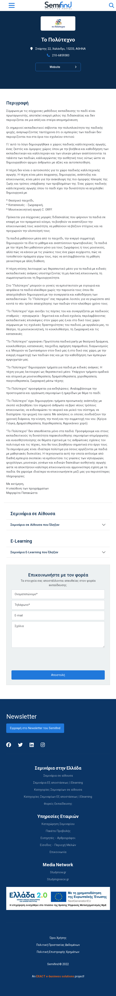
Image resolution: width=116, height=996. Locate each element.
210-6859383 (58, 55)
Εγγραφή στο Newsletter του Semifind (35, 728)
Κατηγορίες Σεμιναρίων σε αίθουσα (58, 789)
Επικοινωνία (58, 852)
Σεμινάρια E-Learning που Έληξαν (34, 552)
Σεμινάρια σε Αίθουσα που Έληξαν (34, 525)
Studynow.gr (58, 872)
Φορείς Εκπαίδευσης (58, 804)
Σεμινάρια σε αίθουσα (58, 775)
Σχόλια (58, 634)
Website (63, 67)
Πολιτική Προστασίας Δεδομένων (58, 944)
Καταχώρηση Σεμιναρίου (58, 824)
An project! (58, 976)
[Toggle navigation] (11, 5)
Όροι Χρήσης (58, 937)
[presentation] (42, 658)
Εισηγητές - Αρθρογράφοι (58, 838)
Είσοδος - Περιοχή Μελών (58, 845)
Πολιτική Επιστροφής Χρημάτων (58, 951)
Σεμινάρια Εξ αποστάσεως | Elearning (58, 782)
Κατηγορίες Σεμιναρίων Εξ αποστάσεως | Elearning (58, 796)
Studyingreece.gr (58, 879)
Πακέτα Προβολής (58, 831)
